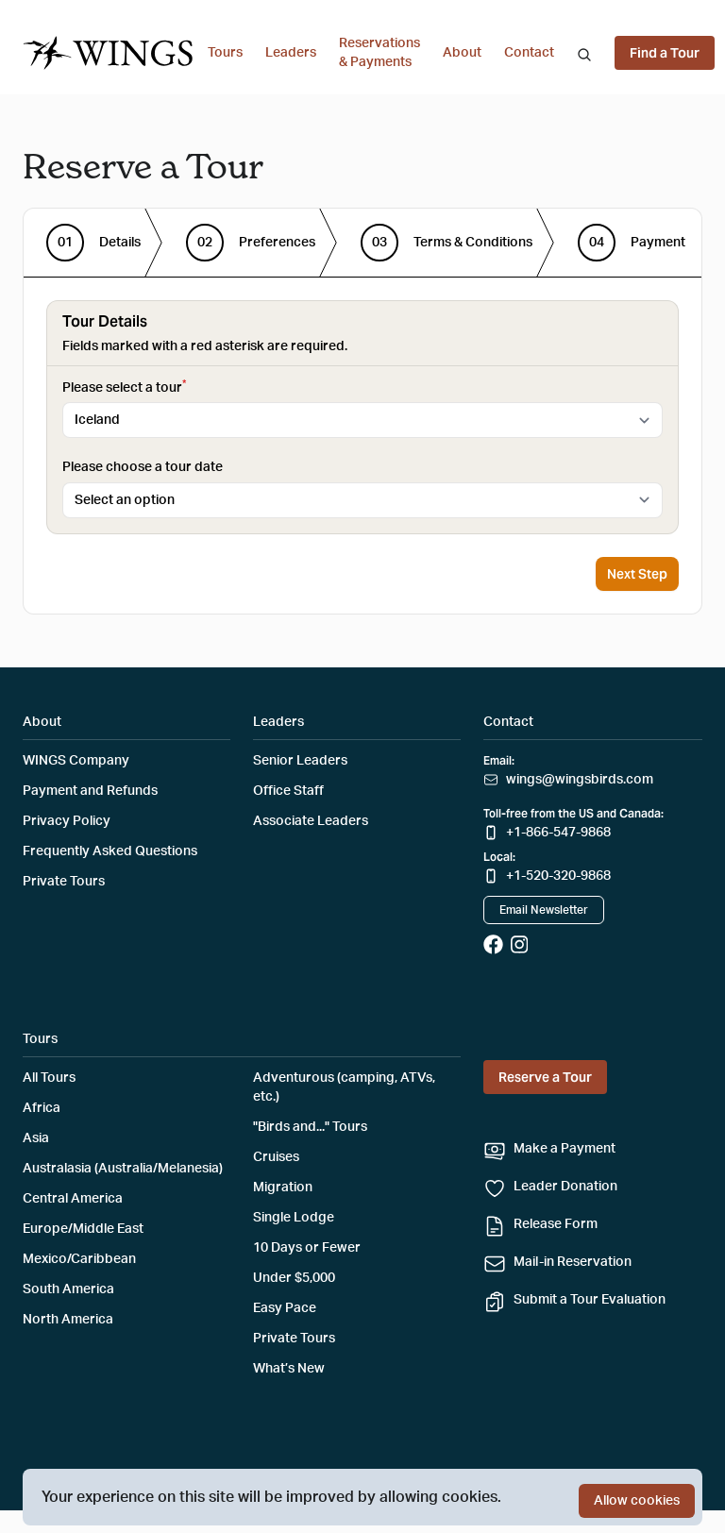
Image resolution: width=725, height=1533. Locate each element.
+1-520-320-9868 (558, 876)
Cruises (276, 1157)
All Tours (49, 1078)
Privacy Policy (66, 821)
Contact (529, 52)
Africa (41, 1108)
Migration (282, 1187)
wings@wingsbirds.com (579, 779)
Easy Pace (284, 1308)
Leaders (290, 52)
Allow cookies (637, 1501)
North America (68, 1319)
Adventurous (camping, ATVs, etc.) (344, 1087)
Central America (73, 1198)
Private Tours (64, 881)
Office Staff (288, 791)
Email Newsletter (543, 910)
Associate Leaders (310, 821)
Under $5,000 (294, 1278)
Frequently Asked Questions (110, 851)
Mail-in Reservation (573, 1262)
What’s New (289, 1368)
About (462, 52)
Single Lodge (293, 1217)
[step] (93, 243)
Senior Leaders (300, 760)
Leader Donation (565, 1186)
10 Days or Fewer (307, 1248)
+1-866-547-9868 (558, 832)
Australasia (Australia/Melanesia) (123, 1168)
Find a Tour (665, 52)
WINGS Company (76, 760)
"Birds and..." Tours (310, 1127)
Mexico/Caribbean (79, 1259)
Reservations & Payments (379, 53)
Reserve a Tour (545, 1077)
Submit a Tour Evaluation (590, 1299)
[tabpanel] (362, 417)
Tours (225, 52)
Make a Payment (564, 1148)
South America (68, 1289)
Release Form (556, 1224)
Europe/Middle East (83, 1229)
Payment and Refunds (90, 791)
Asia (36, 1138)
